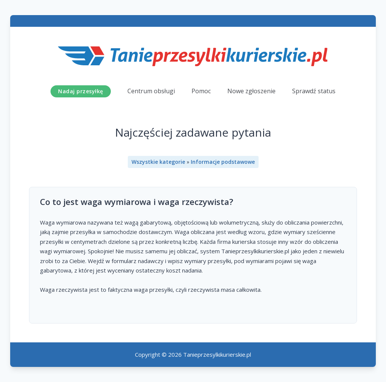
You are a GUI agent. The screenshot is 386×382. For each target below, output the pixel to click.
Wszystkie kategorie (158, 161)
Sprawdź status (313, 91)
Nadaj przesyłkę (80, 91)
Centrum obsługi (151, 91)
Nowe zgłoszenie (251, 91)
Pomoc (201, 91)
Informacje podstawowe (223, 161)
